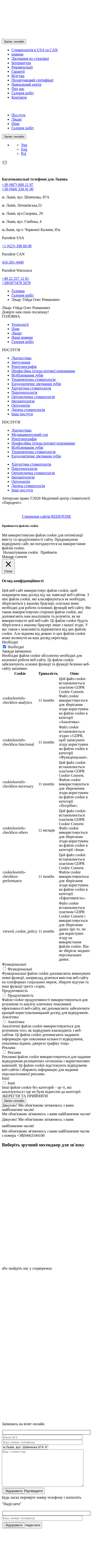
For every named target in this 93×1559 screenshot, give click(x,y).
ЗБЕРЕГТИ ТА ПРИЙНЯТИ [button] (25, 1096)
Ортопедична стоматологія (33, 397)
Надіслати (22, 1532)
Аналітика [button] (10, 1017)
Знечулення (20, 362)
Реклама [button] (8, 1048)
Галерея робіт (22, 93)
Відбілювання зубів (27, 375)
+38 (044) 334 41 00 (17, 189)
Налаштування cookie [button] (20, 552)
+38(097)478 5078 (16, 283)
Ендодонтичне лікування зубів (36, 384)
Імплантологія (23, 401)
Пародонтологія (24, 392)
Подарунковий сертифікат (32, 80)
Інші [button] (5, 1078)
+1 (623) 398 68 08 (17, 246)
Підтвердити (23, 1498)
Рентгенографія (24, 367)
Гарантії (18, 71)
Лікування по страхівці (30, 58)
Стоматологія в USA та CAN (34, 50)
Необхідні (16, 647)
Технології (20, 324)
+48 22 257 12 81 (15, 278)
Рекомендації (22, 67)
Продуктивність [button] (15, 991)
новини (17, 54)
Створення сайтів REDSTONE (46, 516)
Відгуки (17, 76)
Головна (18, 291)
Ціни (15, 124)
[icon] (38, 1186)
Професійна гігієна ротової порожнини (43, 371)
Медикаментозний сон (29, 435)
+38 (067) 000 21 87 (17, 185)
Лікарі (16, 119)
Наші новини (22, 337)
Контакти (19, 97)
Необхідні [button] (10, 642)
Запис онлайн (14, 41)
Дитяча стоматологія (28, 410)
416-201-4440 (13, 262)
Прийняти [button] (49, 552)
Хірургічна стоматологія (31, 388)
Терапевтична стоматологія (33, 379)
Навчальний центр (26, 84)
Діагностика (21, 358)
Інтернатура (21, 63)
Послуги (18, 115)
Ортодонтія (20, 405)
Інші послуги (22, 414)
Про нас (17, 89)
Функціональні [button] (14, 964)
